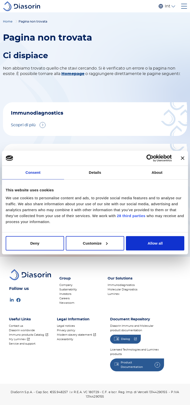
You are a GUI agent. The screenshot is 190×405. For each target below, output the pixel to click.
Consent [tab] (33, 172)
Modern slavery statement (74, 334)
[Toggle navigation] (184, 6)
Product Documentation (132, 364)
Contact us (16, 326)
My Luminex (17, 339)
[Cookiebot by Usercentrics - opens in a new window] (150, 158)
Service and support (22, 343)
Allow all (155, 243)
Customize (95, 243)
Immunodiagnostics (121, 285)
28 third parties (131, 215)
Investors (65, 294)
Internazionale (167, 6)
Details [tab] (95, 172)
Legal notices (66, 326)
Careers (64, 298)
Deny (34, 243)
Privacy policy (66, 330)
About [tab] (157, 172)
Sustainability (68, 289)
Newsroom (66, 303)
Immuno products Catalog (26, 334)
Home (7, 21)
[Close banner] (182, 158)
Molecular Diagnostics (122, 289)
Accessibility (65, 339)
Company (65, 285)
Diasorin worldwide (22, 330)
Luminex (113, 294)
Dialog (125, 339)
